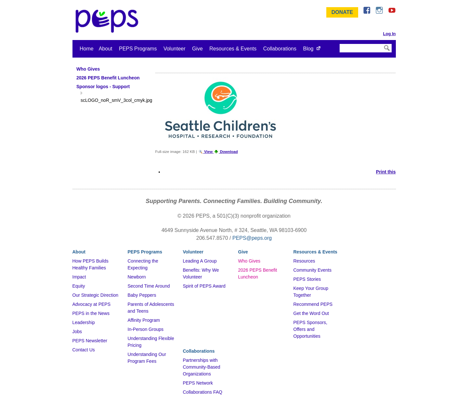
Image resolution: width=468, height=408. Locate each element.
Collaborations (279, 48)
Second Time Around (149, 286)
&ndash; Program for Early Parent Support (108, 21)
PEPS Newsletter (89, 340)
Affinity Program (144, 320)
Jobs (77, 331)
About (105, 48)
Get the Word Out (311, 313)
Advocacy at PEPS (91, 304)
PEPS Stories (307, 279)
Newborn (137, 276)
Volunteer (174, 48)
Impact (79, 276)
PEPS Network (198, 383)
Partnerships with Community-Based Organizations (201, 367)
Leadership (83, 322)
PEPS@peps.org (252, 238)
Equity (78, 286)
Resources (304, 261)
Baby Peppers (142, 295)
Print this (386, 171)
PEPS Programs (138, 48)
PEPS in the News (91, 313)
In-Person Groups (146, 329)
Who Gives (249, 261)
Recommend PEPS (313, 304)
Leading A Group (200, 261)
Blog (308, 48)
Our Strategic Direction (95, 295)
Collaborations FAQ (202, 392)
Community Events (312, 270)
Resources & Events (232, 48)
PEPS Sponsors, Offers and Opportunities (310, 329)
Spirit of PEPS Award (204, 286)
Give (197, 48)
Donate (342, 12)
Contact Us (83, 349)
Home (87, 48)
